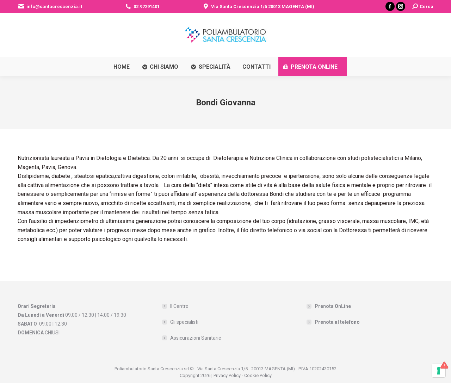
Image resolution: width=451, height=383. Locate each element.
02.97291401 (142, 6)
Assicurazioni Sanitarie (195, 338)
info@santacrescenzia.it (50, 6)
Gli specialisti (184, 322)
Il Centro (179, 306)
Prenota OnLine (333, 306)
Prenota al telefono (337, 322)
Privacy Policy (227, 375)
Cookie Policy (258, 375)
